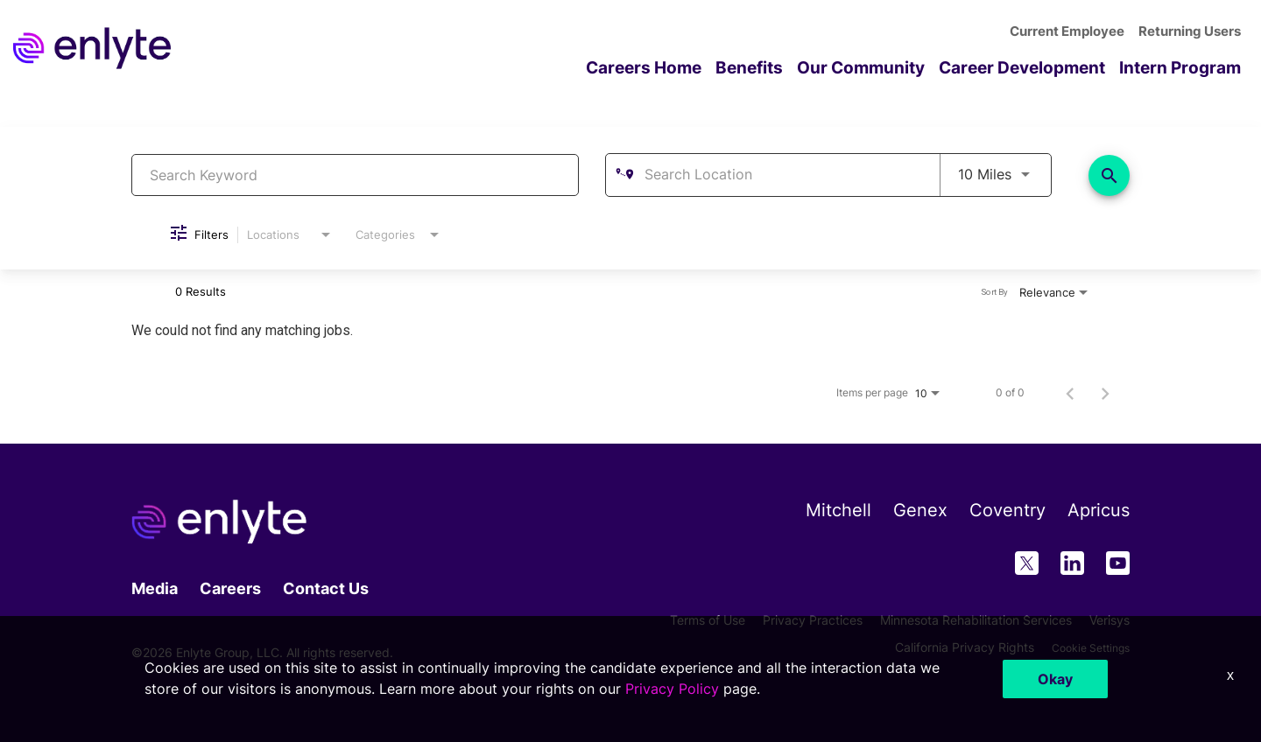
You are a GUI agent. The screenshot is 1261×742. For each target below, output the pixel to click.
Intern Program (1184, 67)
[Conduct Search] (1109, 174)
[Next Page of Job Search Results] (1105, 392)
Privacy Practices (813, 619)
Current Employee (1075, 31)
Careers (230, 587)
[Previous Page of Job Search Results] (1070, 392)
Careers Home (671, 67)
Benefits (772, 67)
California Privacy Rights (952, 647)
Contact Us (326, 587)
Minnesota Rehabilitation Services (976, 619)
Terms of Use (707, 619)
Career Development (1033, 67)
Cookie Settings (1084, 647)
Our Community (879, 67)
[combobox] (355, 174)
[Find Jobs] (1109, 174)
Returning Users (1192, 31)
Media (154, 587)
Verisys (1109, 619)
